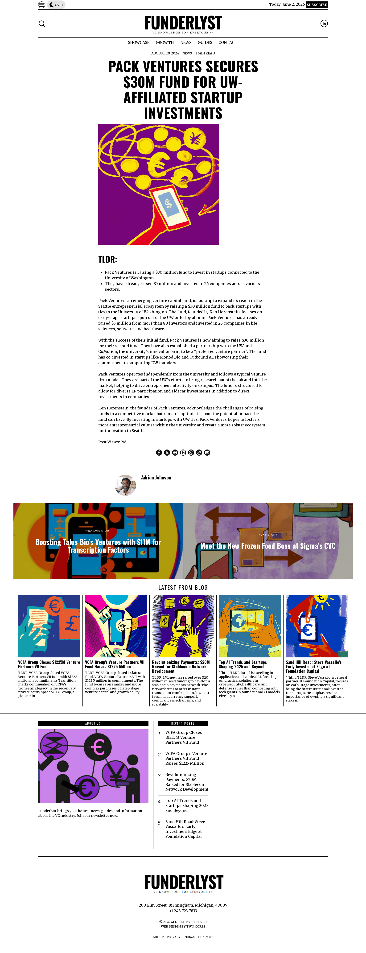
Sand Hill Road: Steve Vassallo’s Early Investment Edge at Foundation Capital (313, 666)
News (187, 53)
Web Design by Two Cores (183, 926)
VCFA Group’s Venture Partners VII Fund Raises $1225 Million (114, 664)
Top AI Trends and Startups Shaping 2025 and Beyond (243, 664)
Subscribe (317, 5)
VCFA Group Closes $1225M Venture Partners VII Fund (49, 664)
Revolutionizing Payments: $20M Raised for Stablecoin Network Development (181, 666)
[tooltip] (324, 23)
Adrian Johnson (156, 477)
